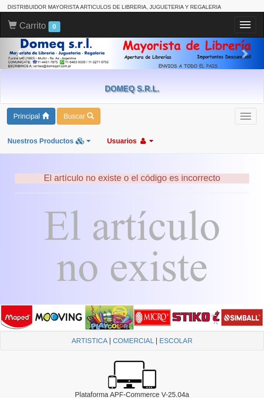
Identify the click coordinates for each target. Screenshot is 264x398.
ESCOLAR (175, 341)
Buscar (78, 116)
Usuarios (130, 141)
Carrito (34, 26)
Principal (31, 116)
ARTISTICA (89, 341)
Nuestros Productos (48, 141)
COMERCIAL (133, 341)
